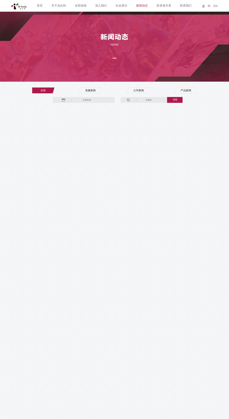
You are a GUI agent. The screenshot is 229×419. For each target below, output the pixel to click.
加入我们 (101, 5)
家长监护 (161, 384)
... (93, 325)
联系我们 (186, 5)
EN (216, 6)
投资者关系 (164, 5)
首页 (40, 5)
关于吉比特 (58, 5)
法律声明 (149, 384)
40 (106, 325)
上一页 (76, 325)
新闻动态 (142, 5)
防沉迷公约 (187, 384)
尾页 (163, 325)
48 (141, 325)
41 (113, 325)
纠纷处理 (174, 384)
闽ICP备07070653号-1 (129, 405)
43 (127, 325)
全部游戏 (80, 5)
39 (99, 325)
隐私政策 (137, 384)
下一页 (151, 325)
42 (120, 325)
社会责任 (121, 5)
